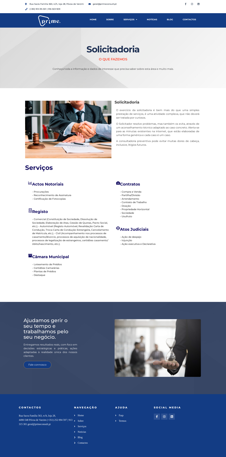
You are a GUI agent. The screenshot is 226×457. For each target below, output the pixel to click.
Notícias (152, 19)
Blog (170, 19)
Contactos (189, 19)
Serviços (130, 19)
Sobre (110, 19)
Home (93, 19)
